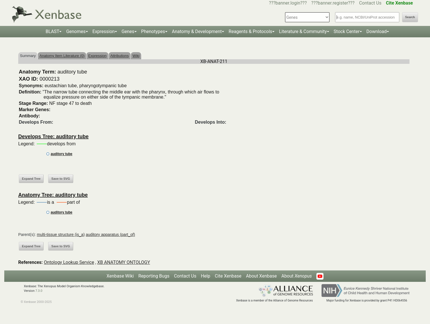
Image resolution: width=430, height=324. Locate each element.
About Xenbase (261, 276)
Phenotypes (153, 31)
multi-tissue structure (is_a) (61, 234)
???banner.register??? (333, 3)
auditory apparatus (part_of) (110, 234)
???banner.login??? (288, 3)
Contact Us (370, 3)
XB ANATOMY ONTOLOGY (123, 262)
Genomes (75, 31)
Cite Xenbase (228, 276)
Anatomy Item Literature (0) (62, 56)
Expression (104, 31)
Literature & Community (303, 31)
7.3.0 (38, 291)
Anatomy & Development (197, 31)
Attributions (119, 56)
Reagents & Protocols (250, 31)
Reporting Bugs (153, 276)
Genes (128, 31)
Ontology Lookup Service (69, 262)
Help (205, 276)
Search (410, 17)
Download (376, 31)
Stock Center (347, 31)
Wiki (136, 56)
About (296, 276)
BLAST (52, 31)
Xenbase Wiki (120, 276)
